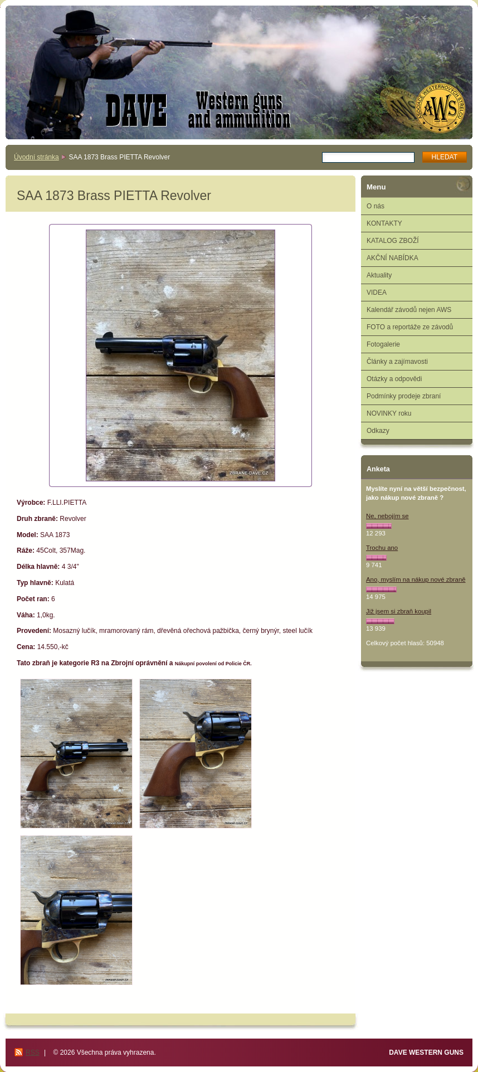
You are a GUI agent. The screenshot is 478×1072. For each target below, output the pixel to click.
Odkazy (378, 431)
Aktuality (379, 275)
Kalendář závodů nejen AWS (409, 310)
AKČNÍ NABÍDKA (392, 258)
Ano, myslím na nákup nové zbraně (416, 579)
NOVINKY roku (389, 413)
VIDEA (377, 292)
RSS (33, 1052)
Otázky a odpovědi (394, 379)
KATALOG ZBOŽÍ (393, 241)
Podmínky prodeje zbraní (404, 396)
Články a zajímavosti (397, 362)
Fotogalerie (383, 344)
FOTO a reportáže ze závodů (410, 327)
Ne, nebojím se (387, 516)
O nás (375, 206)
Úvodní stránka (36, 157)
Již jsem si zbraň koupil (398, 611)
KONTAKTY (384, 223)
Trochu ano (382, 547)
